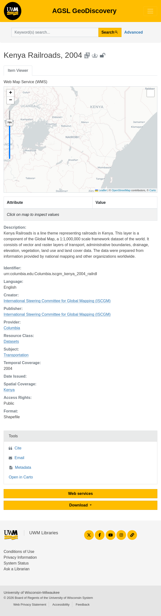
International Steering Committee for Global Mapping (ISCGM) (57, 301)
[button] (10, 93)
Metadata (23, 467)
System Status (16, 563)
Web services (80, 493)
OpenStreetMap (121, 190)
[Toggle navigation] (150, 11)
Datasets (11, 341)
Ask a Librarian (17, 569)
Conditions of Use (19, 552)
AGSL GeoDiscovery (12, 12)
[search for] (54, 32)
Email (19, 458)
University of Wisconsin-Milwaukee (32, 592)
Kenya (9, 390)
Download (79, 505)
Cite (18, 448)
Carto (152, 190)
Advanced (133, 32)
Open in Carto (21, 477)
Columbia (12, 328)
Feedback (82, 604)
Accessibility (61, 604)
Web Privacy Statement (29, 604)
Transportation (16, 355)
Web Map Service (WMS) (25, 82)
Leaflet (101, 190)
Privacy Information (20, 557)
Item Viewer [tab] (18, 70)
